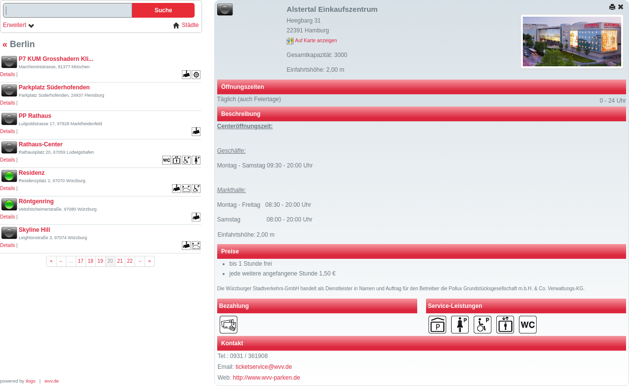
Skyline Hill (34, 229)
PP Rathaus (35, 115)
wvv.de (52, 381)
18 (90, 261)
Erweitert (19, 25)
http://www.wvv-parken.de (266, 377)
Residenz (32, 172)
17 (81, 261)
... (71, 261)
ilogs (30, 381)
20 (110, 261)
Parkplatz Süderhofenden (54, 87)
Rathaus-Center (40, 144)
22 (130, 261)
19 (100, 261)
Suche (163, 10)
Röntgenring (36, 201)
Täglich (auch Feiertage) (249, 99)
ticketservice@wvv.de (263, 366)
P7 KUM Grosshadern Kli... (56, 58)
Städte (186, 25)
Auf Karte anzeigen (311, 40)
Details (7, 74)
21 (120, 261)
